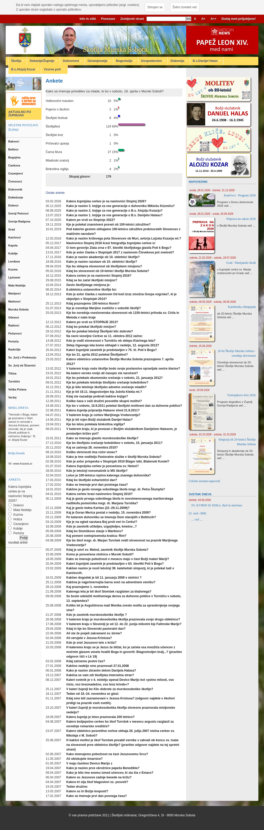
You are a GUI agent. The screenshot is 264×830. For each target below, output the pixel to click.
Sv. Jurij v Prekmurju (22, 357)
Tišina (12, 373)
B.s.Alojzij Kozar (24, 69)
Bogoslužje (124, 61)
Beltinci (13, 149)
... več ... (197, 519)
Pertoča (13, 341)
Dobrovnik (15, 189)
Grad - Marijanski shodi (241, 263)
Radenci (14, 325)
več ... (228, 205)
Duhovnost (71, 61)
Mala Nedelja (17, 285)
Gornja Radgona (19, 221)
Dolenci (13, 205)
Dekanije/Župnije (42, 61)
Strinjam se (154, 7)
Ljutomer (14, 277)
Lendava (14, 261)
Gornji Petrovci (18, 213)
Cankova (14, 165)
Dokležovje (16, 197)
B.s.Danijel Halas (205, 61)
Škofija (16, 61)
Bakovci (14, 141)
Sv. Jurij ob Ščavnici (22, 365)
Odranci (14, 317)
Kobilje (13, 253)
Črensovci (15, 181)
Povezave (108, 19)
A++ (214, 19)
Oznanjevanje (98, 61)
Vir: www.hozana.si (20, 463)
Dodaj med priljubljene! (238, 19)
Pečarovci (15, 333)
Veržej (12, 397)
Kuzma (13, 269)
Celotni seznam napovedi (204, 481)
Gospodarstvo (151, 61)
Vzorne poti (53, 69)
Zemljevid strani (132, 19)
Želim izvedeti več (184, 7)
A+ (203, 19)
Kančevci (14, 237)
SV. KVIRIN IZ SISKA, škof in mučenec (216, 505)
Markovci (14, 301)
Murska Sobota (19, 309)
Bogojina (14, 157)
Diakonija (177, 61)
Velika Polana (17, 389)
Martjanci (14, 293)
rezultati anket (18, 542)
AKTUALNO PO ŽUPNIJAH (19, 113)
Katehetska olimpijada (242, 307)
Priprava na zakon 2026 (241, 219)
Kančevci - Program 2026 (240, 195)
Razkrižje (14, 349)
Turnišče (14, 381)
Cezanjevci (16, 173)
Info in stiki (88, 19)
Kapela (13, 245)
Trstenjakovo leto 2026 (241, 395)
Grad (12, 229)
